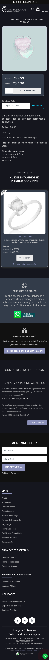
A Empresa (6, 502)
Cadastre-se (30, 2)
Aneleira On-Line (9, 610)
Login (17, 2)
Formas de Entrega (10, 516)
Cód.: (24, 237)
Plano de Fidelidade (10, 562)
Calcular (37, 105)
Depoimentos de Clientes (12, 606)
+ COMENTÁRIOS (37, 423)
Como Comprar (8, 511)
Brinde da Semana (9, 566)
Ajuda (4, 498)
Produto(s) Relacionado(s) (24, 264)
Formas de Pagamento (11, 520)
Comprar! (26, 257)
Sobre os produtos (9, 538)
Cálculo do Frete (8, 101)
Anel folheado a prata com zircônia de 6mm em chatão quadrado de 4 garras (24, 241)
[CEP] (16, 106)
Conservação (7, 542)
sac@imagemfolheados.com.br (27, 651)
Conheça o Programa (11, 582)
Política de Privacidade (11, 473)
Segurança (6, 524)
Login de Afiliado (9, 586)
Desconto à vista (9, 557)
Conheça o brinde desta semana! (25, 351)
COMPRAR (30, 90)
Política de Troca (9, 529)
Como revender (8, 507)
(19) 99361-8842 (24, 654)
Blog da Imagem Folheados (13, 601)
